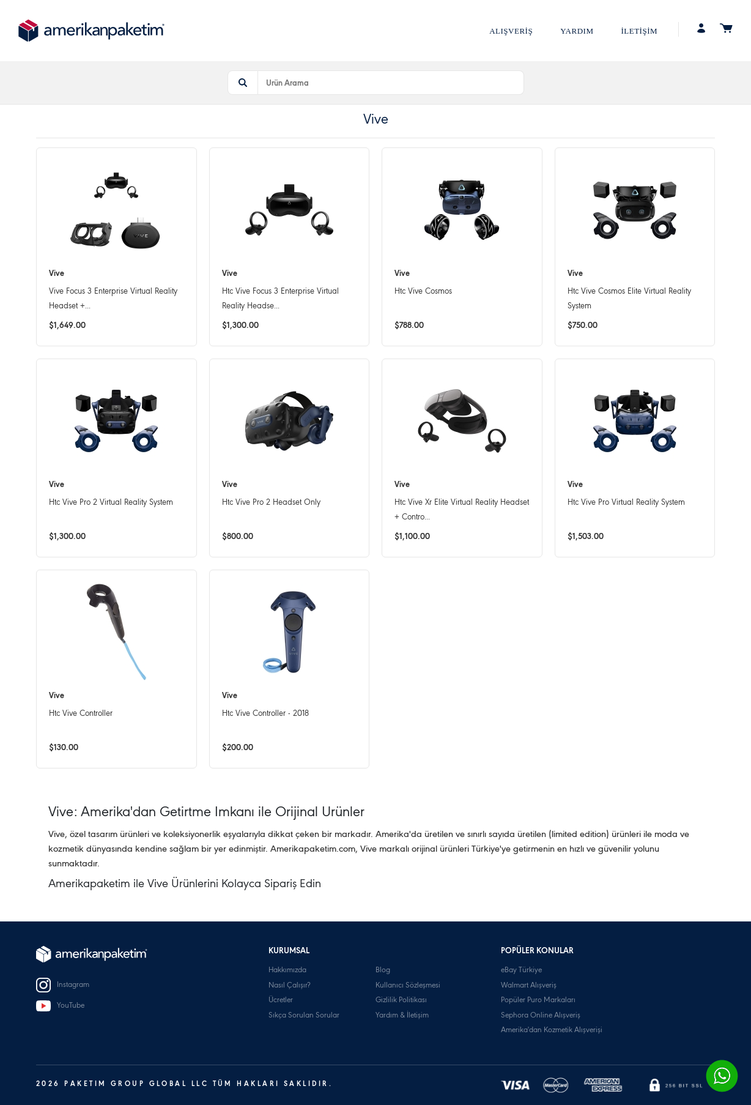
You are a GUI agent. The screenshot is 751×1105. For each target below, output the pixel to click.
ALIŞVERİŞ (511, 30)
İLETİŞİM (639, 30)
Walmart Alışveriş (529, 986)
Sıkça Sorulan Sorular (303, 1016)
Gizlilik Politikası (401, 1001)
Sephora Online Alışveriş (540, 1016)
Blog (383, 971)
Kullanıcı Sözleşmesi (408, 986)
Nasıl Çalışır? (289, 986)
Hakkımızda (287, 971)
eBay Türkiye (521, 971)
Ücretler (280, 1001)
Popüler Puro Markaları (538, 1001)
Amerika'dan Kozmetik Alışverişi (551, 1031)
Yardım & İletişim (402, 1016)
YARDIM (576, 30)
